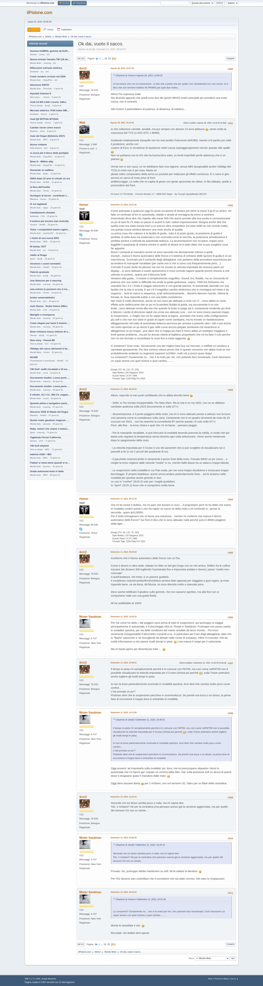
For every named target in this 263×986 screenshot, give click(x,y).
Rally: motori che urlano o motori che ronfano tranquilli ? (50, 428)
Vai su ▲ (234, 979)
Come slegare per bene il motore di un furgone (50, 323)
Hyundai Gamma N (40, 93)
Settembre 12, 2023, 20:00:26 (124, 838)
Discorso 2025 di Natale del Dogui (49, 412)
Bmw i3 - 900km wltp (41, 161)
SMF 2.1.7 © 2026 (32, 979)
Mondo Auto (35, 80)
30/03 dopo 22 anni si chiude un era (50, 178)
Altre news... (35, 97)
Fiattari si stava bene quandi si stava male (50, 462)
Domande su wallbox (42, 170)
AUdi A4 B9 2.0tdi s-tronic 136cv (48, 102)
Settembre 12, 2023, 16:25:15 (124, 797)
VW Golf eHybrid (39, 445)
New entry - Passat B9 (42, 340)
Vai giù (81, 59)
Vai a (191, 958)
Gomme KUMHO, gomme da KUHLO (50, 51)
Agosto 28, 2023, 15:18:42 (122, 123)
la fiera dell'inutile (40, 187)
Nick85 (34, 357)
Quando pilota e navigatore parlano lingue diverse (50, 403)
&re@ (83, 68)
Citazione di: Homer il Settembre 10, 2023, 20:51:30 (141, 899)
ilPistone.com (39, 12)
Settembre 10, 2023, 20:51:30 (124, 205)
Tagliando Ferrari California (45, 437)
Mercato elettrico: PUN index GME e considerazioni (50, 110)
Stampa (230, 59)
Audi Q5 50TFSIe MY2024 (44, 119)
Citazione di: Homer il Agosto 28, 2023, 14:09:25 (139, 75)
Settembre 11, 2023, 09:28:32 (124, 552)
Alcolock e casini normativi (45, 263)
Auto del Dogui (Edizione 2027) (47, 136)
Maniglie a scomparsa (42, 314)
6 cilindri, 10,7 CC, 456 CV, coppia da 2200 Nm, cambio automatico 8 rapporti (50, 394)
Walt (82, 122)
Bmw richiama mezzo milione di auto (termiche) (50, 331)
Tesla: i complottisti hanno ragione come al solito (50, 229)
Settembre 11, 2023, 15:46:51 (124, 663)
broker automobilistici (42, 297)
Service (33, 54)
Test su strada (36, 105)
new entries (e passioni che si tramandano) (50, 289)
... (102, 58)
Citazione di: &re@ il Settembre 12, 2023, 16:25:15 (140, 845)
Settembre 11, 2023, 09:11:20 (124, 499)
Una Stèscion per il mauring (45, 280)
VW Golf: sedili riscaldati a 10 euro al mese (50, 369)
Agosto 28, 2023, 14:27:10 (122, 68)
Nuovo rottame (38, 144)
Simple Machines (48, 979)
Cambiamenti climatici (42, 212)
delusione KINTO (39, 85)
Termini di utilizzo (221, 979)
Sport (32, 259)
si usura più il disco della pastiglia (49, 153)
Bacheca (34, 131)
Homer (83, 204)
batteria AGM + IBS (40, 454)
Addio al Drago (38, 255)
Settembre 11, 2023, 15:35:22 (124, 616)
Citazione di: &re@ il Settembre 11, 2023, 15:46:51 (140, 720)
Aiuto (210, 979)
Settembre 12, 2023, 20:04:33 (124, 892)
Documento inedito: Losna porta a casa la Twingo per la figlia (50, 377)
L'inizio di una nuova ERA (44, 238)
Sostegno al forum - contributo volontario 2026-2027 (50, 195)
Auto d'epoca (36, 148)
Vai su (80, 944)
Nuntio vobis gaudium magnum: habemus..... (50, 420)
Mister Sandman (90, 616)
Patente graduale (39, 272)
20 (109, 58)
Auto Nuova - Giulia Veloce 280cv (48, 306)
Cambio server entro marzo (45, 127)
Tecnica (33, 225)
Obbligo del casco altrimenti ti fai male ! (50, 348)
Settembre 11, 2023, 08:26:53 (124, 389)
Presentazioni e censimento (42, 361)
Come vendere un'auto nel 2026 (48, 76)
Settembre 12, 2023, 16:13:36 (124, 712)
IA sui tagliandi (38, 204)
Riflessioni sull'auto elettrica (46, 68)
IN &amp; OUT (38, 246)
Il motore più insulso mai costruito (49, 221)
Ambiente (34, 72)
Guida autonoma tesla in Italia (47, 471)
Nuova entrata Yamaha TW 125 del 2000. (50, 59)
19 (105, 58)
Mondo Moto (35, 63)
